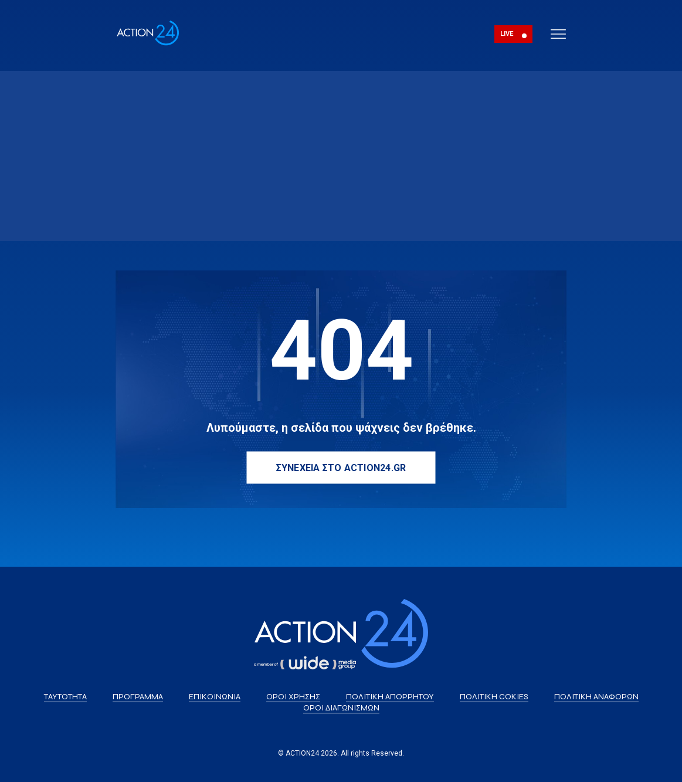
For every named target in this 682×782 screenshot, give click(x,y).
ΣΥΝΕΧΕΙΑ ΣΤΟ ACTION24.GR (341, 467)
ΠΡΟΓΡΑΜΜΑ (138, 697)
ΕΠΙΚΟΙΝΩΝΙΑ (214, 697)
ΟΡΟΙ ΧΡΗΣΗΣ (293, 697)
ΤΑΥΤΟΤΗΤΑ (65, 697)
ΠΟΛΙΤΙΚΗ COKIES (494, 697)
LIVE (507, 34)
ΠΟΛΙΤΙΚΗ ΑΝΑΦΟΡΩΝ (596, 697)
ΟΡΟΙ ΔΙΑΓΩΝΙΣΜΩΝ (341, 708)
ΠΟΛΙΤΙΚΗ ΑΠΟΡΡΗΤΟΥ (390, 697)
